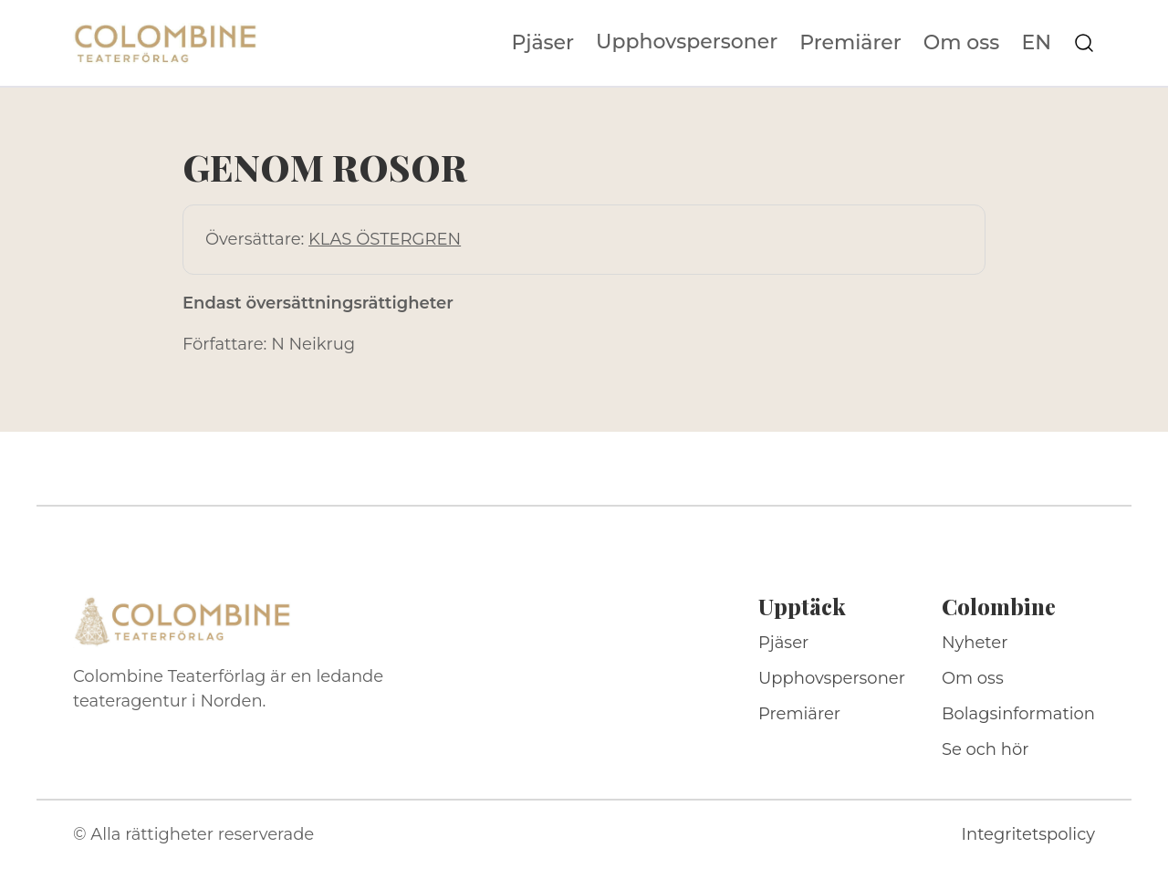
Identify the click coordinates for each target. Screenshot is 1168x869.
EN (1036, 43)
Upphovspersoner (686, 41)
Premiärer (850, 43)
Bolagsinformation (1018, 714)
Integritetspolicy (1028, 834)
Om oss (961, 43)
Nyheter (975, 643)
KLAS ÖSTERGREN (384, 239)
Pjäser (543, 43)
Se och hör (985, 749)
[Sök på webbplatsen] (1084, 43)
